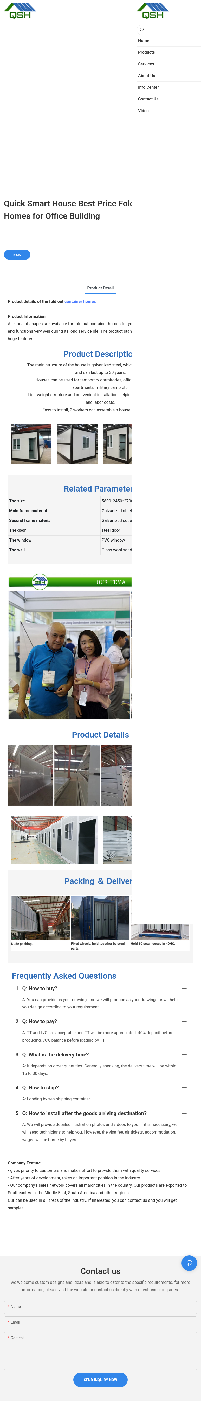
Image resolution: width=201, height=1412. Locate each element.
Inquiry (17, 254)
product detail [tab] (100, 287)
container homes (80, 301)
